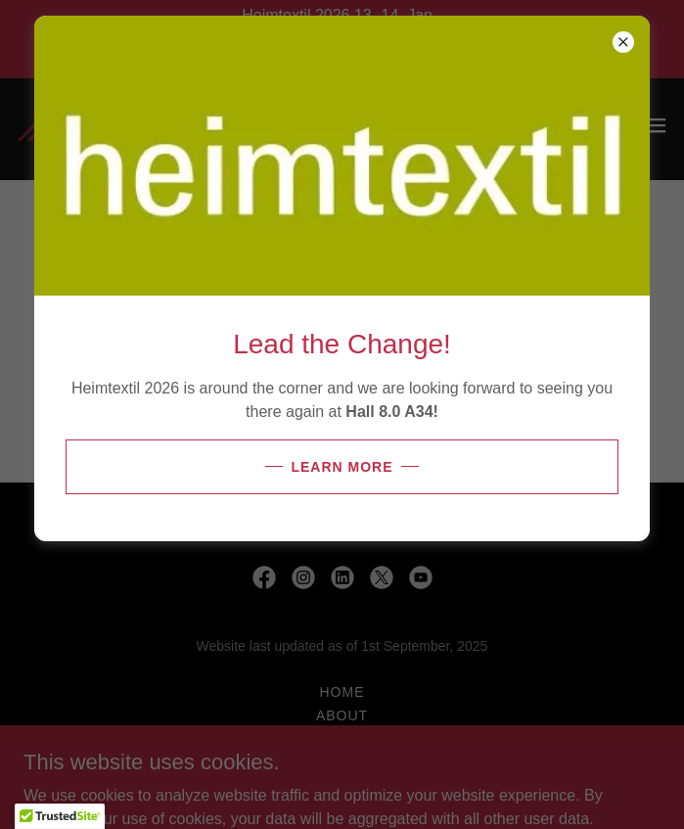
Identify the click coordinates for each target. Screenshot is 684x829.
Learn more (341, 467)
